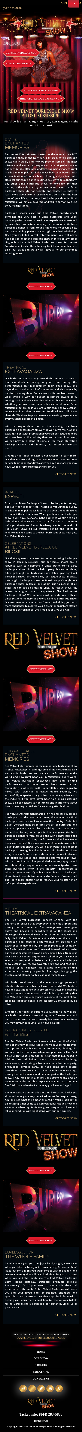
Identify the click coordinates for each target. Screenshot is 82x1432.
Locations (41, 1371)
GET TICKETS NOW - (66, 474)
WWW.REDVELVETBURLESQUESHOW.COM (41, 1337)
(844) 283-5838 (12, 8)
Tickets (41, 1365)
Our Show (41, 1358)
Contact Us (40, 1378)
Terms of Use (41, 1420)
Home (41, 1351)
